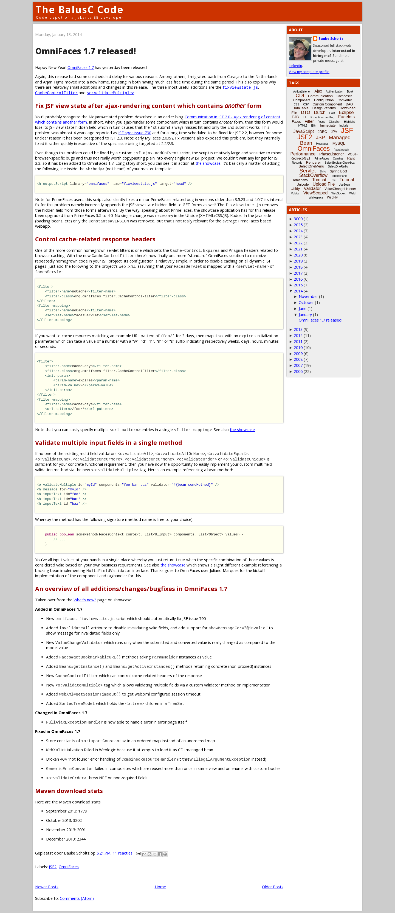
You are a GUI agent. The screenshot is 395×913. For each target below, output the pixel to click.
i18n (313, 125)
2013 (298, 329)
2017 (298, 273)
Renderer (313, 162)
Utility (295, 188)
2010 (298, 347)
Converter (344, 100)
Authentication (334, 91)
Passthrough (341, 149)
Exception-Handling (322, 117)
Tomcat (319, 179)
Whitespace (316, 197)
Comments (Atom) (77, 898)
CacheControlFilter (56, 92)
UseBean (344, 184)
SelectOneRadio (338, 166)
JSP (320, 137)
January (305, 314)
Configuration (324, 100)
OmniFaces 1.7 (80, 67)
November (308, 296)
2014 (298, 291)
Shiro (323, 171)
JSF (347, 130)
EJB (295, 117)
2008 (298, 359)
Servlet (308, 171)
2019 (298, 261)
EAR (332, 113)
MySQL (338, 143)
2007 (298, 365)
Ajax (318, 91)
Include (343, 125)
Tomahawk (300, 180)
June (302, 308)
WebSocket (338, 193)
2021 (298, 249)
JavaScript (304, 131)
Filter (309, 121)
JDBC (322, 132)
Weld (352, 193)
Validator (312, 188)
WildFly (332, 197)
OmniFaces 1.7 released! (85, 51)
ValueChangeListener (340, 189)
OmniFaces (69, 866)
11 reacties (122, 853)
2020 (298, 255)
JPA (334, 132)
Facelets (346, 117)
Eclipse (346, 112)
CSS (297, 104)
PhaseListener (331, 154)
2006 (298, 371)
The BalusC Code (80, 9)
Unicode (303, 184)
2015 (298, 284)
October (306, 302)
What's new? (85, 599)
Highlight (349, 121)
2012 (298, 335)
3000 (298, 218)
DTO (305, 112)
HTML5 (302, 125)
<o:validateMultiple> (110, 92)
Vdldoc (295, 193)
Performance (302, 154)
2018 (298, 267)
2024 (298, 230)
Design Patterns (324, 108)
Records (297, 162)
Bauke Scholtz (330, 38)
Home (160, 886)
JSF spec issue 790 (134, 132)
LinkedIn (295, 65)
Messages (322, 143)
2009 (298, 353)
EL (305, 117)
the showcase (208, 163)
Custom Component (327, 104)
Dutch (320, 112)
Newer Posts (46, 886)
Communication (320, 96)
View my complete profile (309, 71)
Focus (321, 121)
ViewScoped (315, 193)
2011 (298, 341)
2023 (298, 236)
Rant (351, 158)
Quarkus (338, 158)
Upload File (323, 184)
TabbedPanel (339, 175)
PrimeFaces (321, 158)
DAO (349, 104)
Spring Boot (338, 171)
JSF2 (53, 866)
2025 (298, 224)
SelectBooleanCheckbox (340, 162)
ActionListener (302, 91)
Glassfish (334, 121)
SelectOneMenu (311, 166)
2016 (298, 279)
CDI (300, 95)
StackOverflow (313, 175)
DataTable (300, 108)
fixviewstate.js (240, 87)
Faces (296, 122)
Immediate (327, 125)
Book (350, 91)
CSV (306, 104)
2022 (298, 242)
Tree (332, 180)
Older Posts (272, 886)
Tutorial (347, 179)
